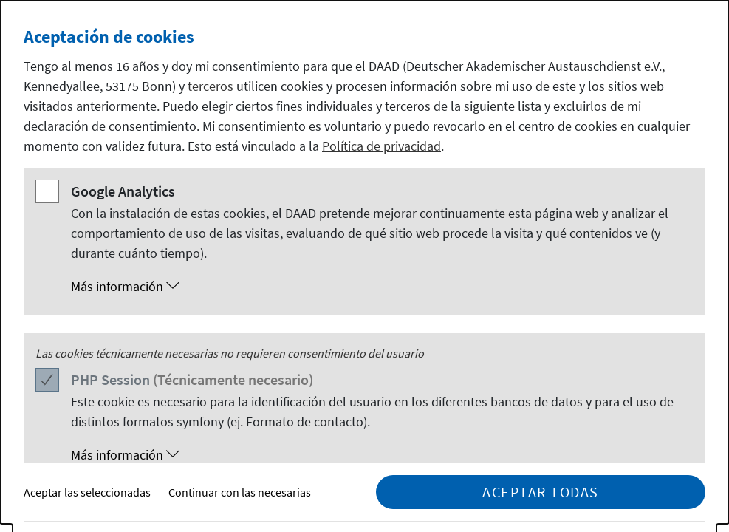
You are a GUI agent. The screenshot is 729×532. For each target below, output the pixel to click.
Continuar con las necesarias (239, 492)
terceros (210, 86)
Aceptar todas (540, 491)
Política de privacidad (381, 145)
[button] (379, 286)
